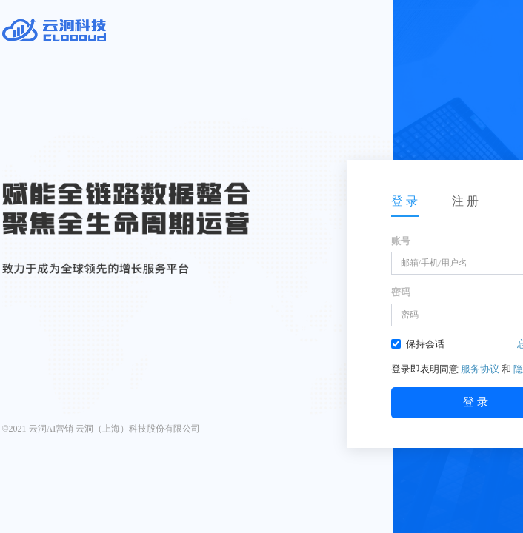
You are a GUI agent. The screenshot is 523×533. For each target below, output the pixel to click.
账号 (400, 241)
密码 (400, 292)
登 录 (404, 201)
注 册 (465, 201)
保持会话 (417, 343)
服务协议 (480, 369)
